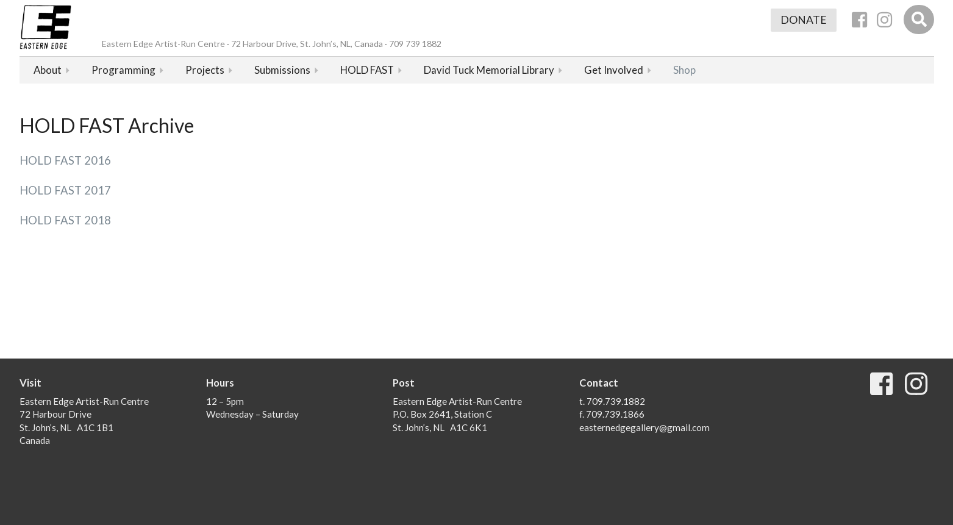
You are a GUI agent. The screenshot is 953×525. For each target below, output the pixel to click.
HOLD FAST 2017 (65, 190)
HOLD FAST (367, 69)
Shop (684, 69)
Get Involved (613, 69)
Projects (204, 69)
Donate (803, 19)
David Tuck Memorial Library (489, 69)
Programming (123, 69)
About (48, 69)
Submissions (282, 69)
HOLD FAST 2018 (65, 220)
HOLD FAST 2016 (65, 160)
